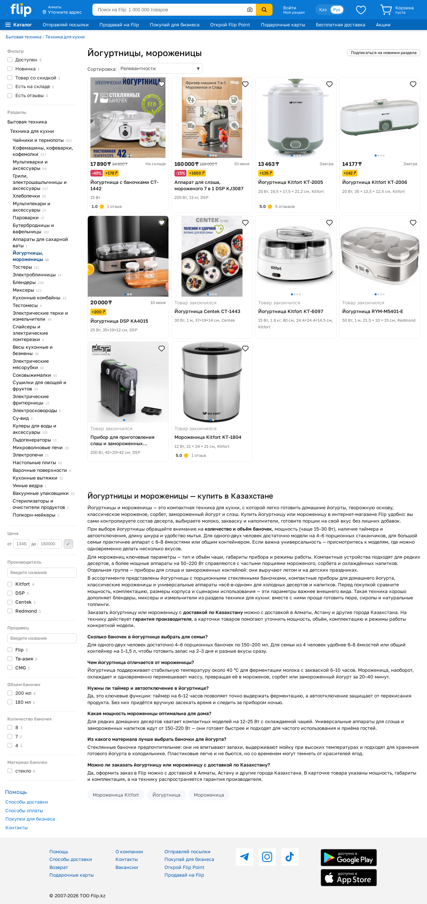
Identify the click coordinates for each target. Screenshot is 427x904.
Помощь (58, 851)
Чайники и (42, 140)
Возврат (58, 867)
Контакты (16, 827)
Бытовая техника (23, 36)
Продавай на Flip (119, 24)
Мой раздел (294, 12)
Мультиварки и (30, 165)
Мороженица (209, 795)
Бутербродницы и (33, 228)
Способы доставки (26, 802)
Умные (29, 485)
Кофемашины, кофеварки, (43, 151)
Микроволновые (41, 447)
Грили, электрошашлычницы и (40, 182)
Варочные (42, 470)
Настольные (37, 462)
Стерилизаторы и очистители (41, 504)
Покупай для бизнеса (174, 24)
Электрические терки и (40, 316)
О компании (129, 851)
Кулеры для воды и (34, 429)
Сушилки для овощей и (39, 385)
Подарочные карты (283, 24)
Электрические (31, 364)
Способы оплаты (24, 810)
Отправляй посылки (66, 24)
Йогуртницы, (31, 256)
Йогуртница (166, 795)
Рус (337, 9)
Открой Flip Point (230, 24)
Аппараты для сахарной (40, 242)
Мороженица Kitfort (116, 795)
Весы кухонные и (33, 350)
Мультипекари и (31, 207)
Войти (289, 7)
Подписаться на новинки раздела (384, 52)
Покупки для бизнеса (30, 819)
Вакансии (126, 867)
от (18, 544)
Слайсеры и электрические (30, 333)
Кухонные (39, 297)
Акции (383, 24)
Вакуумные (44, 493)
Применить (68, 544)
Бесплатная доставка (340, 24)
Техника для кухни (65, 36)
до (46, 544)
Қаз (323, 9)
